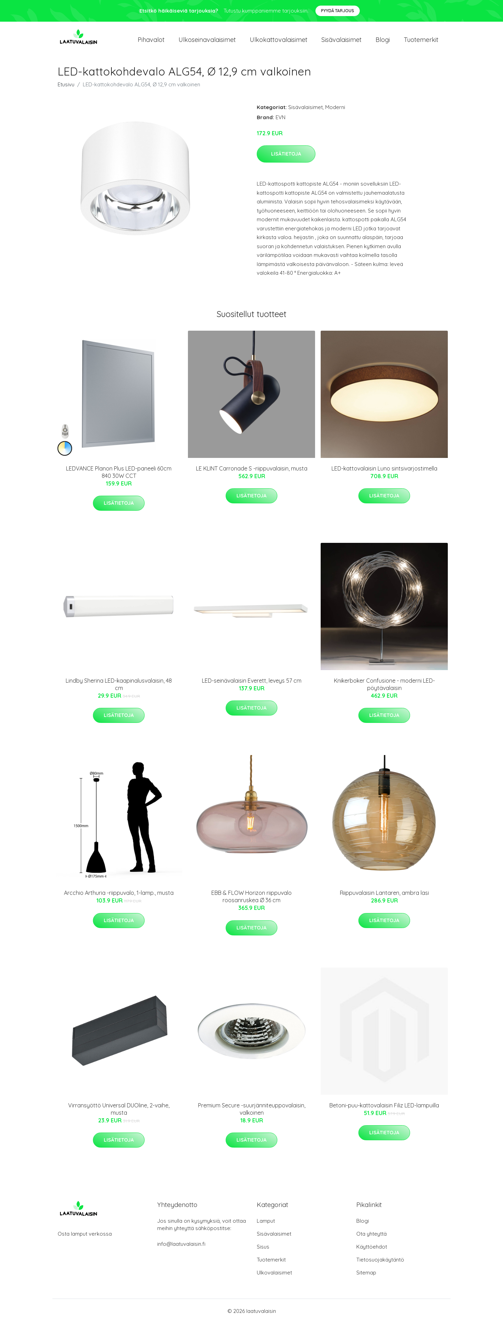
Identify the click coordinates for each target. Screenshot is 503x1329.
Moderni (335, 113)
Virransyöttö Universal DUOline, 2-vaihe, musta (118, 1115)
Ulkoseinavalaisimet (207, 42)
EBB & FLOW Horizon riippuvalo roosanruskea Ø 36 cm (251, 903)
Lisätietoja (286, 160)
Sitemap (366, 1278)
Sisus (263, 1252)
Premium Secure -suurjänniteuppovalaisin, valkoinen (251, 1115)
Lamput (266, 1226)
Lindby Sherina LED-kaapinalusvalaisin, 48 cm (119, 690)
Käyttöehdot (371, 1252)
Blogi (383, 42)
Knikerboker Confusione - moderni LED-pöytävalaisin (384, 690)
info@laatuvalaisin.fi (181, 1250)
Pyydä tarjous (337, 10)
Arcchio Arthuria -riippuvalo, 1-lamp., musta (119, 899)
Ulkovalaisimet (274, 1278)
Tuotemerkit (421, 42)
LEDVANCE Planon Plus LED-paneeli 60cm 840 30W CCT (119, 478)
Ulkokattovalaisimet (278, 42)
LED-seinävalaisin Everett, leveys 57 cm (251, 686)
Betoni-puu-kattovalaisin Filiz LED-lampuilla (384, 1111)
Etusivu (66, 90)
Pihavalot (151, 42)
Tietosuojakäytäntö (380, 1265)
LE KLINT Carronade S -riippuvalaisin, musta (251, 474)
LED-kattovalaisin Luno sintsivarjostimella (384, 474)
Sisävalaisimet (341, 42)
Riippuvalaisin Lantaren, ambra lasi (384, 899)
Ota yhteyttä (371, 1239)
